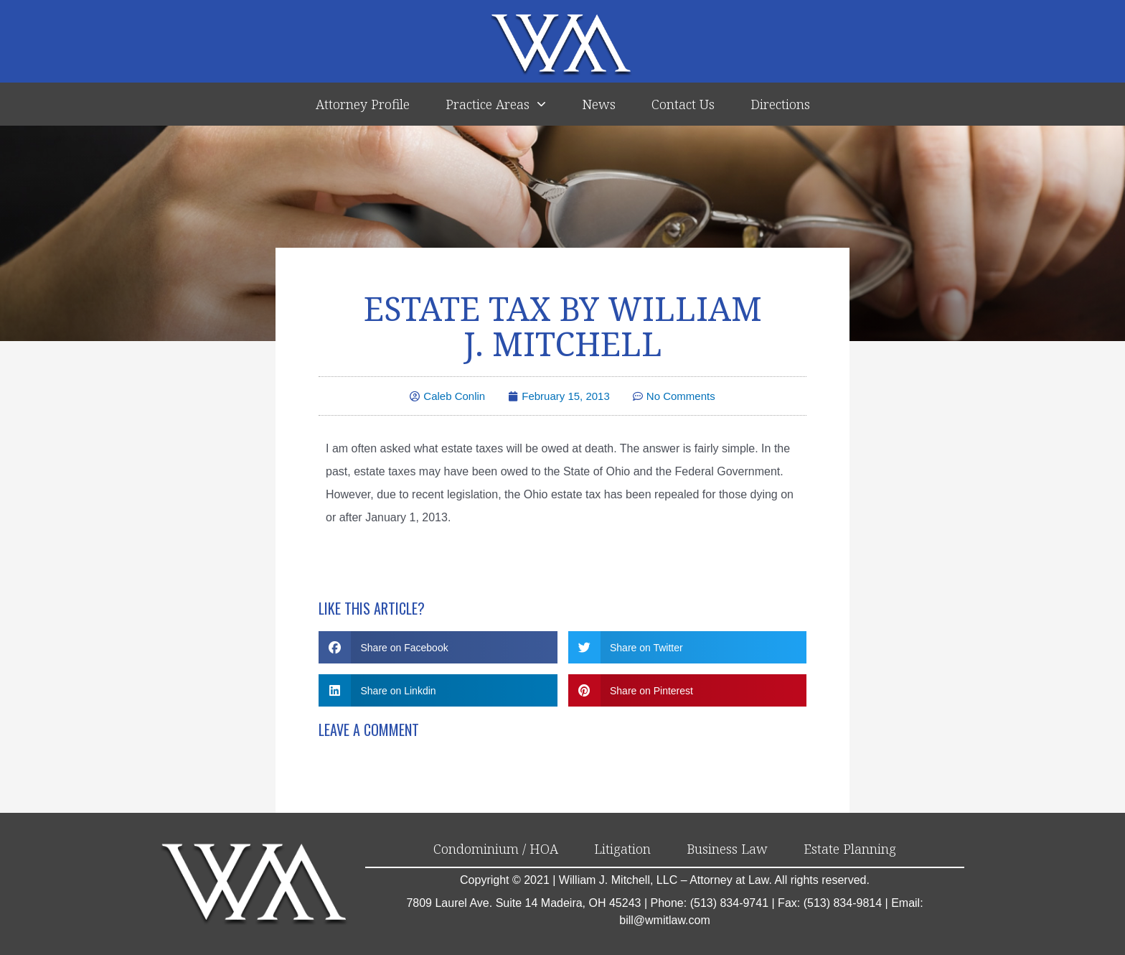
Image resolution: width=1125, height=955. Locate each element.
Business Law (727, 849)
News (599, 104)
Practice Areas (496, 104)
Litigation (622, 849)
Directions (780, 104)
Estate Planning (850, 849)
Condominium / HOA (495, 849)
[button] (438, 648)
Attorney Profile (363, 104)
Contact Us (683, 104)
